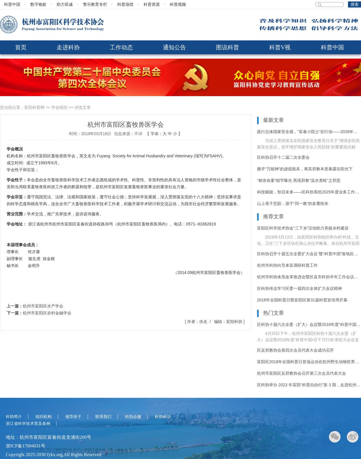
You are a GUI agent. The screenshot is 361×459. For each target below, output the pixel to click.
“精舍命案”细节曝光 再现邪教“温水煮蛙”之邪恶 (298, 180)
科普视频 (178, 4)
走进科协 (68, 47)
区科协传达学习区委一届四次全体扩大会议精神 (299, 288)
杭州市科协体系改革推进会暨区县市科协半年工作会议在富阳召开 (309, 277)
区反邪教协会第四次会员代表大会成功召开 (295, 350)
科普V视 (280, 47)
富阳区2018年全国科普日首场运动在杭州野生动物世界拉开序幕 (309, 361)
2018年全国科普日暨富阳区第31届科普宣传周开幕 (302, 300)
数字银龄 (38, 4)
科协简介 (14, 417)
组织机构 (44, 417)
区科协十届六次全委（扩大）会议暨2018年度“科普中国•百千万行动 (309, 324)
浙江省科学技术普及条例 (28, 423)
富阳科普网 (34, 107)
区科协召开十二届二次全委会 (283, 157)
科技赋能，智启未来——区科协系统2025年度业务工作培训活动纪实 (309, 192)
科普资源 (152, 4)
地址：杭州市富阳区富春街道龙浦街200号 (48, 437)
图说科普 (227, 47)
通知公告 (174, 47)
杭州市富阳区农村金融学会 (47, 313)
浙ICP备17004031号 (25, 445)
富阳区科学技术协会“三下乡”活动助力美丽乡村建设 (303, 228)
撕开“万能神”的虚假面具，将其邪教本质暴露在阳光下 (305, 169)
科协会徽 (133, 417)
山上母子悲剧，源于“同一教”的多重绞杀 (292, 203)
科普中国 (12, 4)
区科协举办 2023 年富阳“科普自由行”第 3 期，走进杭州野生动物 (309, 384)
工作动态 (121, 47)
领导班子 (73, 417)
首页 (21, 47)
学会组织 (59, 107)
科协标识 (163, 417)
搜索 (355, 4)
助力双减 (65, 4)
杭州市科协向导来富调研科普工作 (287, 265)
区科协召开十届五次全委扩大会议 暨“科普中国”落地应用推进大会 (309, 253)
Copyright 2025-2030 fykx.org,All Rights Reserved (53, 454)
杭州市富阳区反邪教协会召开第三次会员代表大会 (301, 373)
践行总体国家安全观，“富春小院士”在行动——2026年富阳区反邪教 (309, 131)
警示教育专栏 (95, 4)
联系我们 (103, 417)
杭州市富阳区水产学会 (43, 306)
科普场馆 (125, 4)
